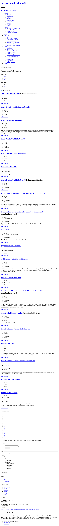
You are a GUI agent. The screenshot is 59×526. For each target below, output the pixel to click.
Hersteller (8, 460)
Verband (6, 13)
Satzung (9, 23)
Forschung (9, 48)
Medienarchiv (10, 59)
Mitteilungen (10, 16)
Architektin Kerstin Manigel (12, 313)
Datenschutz (7, 522)
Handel (7, 462)
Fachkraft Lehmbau (11, 41)
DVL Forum (7, 487)
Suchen (8, 448)
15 (4, 433)
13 (4, 430)
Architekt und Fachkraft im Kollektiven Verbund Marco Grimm (26, 291)
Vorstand (9, 24)
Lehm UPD (9, 53)
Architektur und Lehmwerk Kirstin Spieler (18, 361)
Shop (5, 479)
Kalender (6, 63)
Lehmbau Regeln (11, 52)
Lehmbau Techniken (12, 32)
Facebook (6, 491)
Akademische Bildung (12, 39)
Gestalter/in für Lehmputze (13, 42)
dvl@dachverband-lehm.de (18, 509)
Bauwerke (6, 35)
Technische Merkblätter (12, 50)
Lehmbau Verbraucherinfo (13, 55)
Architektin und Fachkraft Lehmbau (15, 329)
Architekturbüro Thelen (10, 379)
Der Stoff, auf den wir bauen (14, 28)
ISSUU (5, 488)
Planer (7, 459)
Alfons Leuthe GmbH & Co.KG (13, 180)
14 (4, 432)
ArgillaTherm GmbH (9, 393)
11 (4, 428)
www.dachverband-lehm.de (32, 509)
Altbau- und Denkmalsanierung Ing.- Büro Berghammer (23, 193)
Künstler (8, 468)
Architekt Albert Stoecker (11, 278)
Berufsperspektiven (11, 43)
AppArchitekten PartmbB (11, 246)
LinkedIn (6, 494)
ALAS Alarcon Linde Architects (13, 153)
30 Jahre (9, 18)
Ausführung (8, 466)
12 (4, 429)
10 (4, 426)
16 (4, 435)
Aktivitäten (9, 21)
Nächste (6, 437)
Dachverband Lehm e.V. (13, 3)
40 (4, 86)
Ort (4, 79)
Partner (8, 25)
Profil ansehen (4, 103)
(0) (6, 509)
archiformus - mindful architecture (14, 259)
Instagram (6, 492)
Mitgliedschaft (10, 20)
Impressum (6, 524)
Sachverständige (10, 463)
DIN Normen (10, 49)
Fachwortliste (10, 60)
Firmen (5, 34)
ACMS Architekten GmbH (11, 120)
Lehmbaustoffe (10, 31)
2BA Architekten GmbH (10, 94)
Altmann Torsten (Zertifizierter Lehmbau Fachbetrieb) (22, 212)
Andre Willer (6, 230)
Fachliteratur (10, 57)
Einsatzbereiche (11, 30)
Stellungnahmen (11, 62)
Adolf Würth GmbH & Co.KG (13, 139)
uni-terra (6, 490)
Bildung (6, 37)
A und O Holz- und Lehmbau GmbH (15, 107)
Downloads (6, 481)
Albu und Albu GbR (9, 167)
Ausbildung (8, 465)
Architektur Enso (7, 344)
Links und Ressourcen (12, 56)
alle (4, 87)
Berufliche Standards (12, 38)
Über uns (9, 14)
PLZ (5, 76)
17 (4, 436)
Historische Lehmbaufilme (13, 45)
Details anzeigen (5, 90)
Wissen (5, 46)
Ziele (8, 17)
